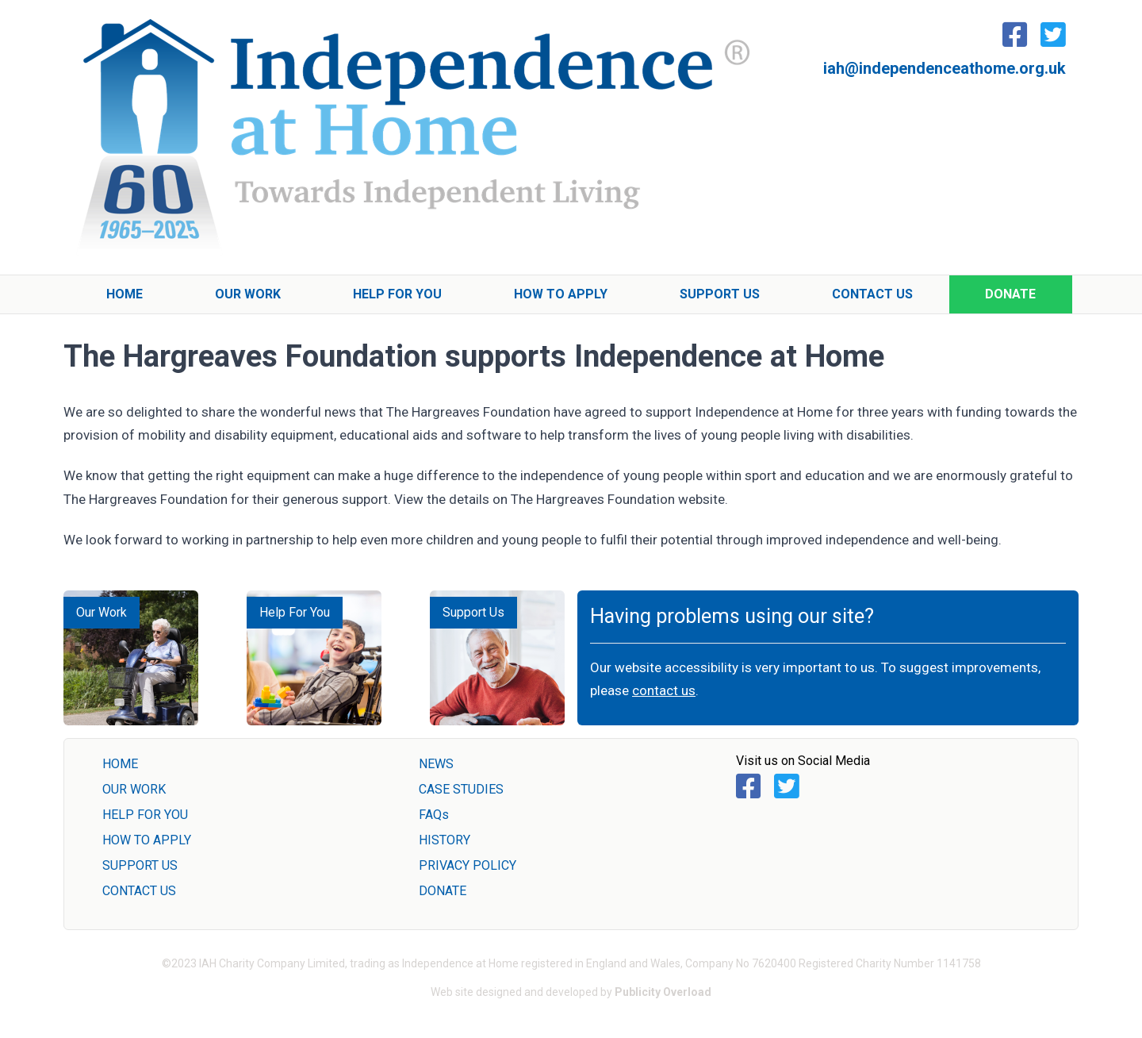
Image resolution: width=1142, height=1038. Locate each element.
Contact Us (872, 294)
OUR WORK (134, 789)
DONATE (442, 890)
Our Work (248, 294)
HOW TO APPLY (146, 840)
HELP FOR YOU (145, 814)
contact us (664, 690)
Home (124, 294)
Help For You (397, 294)
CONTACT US (139, 890)
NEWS (436, 763)
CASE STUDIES (461, 789)
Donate (1010, 294)
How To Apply (560, 294)
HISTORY (444, 840)
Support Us (720, 294)
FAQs (434, 814)
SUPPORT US (140, 865)
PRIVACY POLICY (467, 865)
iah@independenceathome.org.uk (944, 68)
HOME (120, 763)
